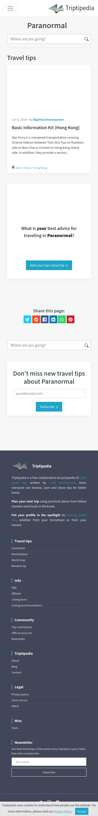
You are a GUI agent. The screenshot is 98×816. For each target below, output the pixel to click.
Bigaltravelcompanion (48, 119)
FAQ (14, 588)
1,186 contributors (62, 482)
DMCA (15, 706)
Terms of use (19, 700)
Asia (18, 168)
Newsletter (18, 639)
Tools (15, 728)
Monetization (20, 554)
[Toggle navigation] (10, 8)
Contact (16, 672)
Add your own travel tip (49, 265)
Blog (14, 666)
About (15, 661)
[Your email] (49, 761)
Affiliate (16, 593)
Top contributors (22, 627)
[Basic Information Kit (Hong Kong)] (49, 88)
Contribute (18, 548)
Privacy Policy (63, 811)
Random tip (19, 566)
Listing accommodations (27, 605)
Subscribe (49, 406)
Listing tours (19, 599)
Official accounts (22, 633)
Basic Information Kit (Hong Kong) (46, 127)
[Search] (45, 39)
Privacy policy (20, 694)
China (27, 168)
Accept (81, 811)
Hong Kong (40, 168)
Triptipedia (71, 8)
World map (18, 560)
